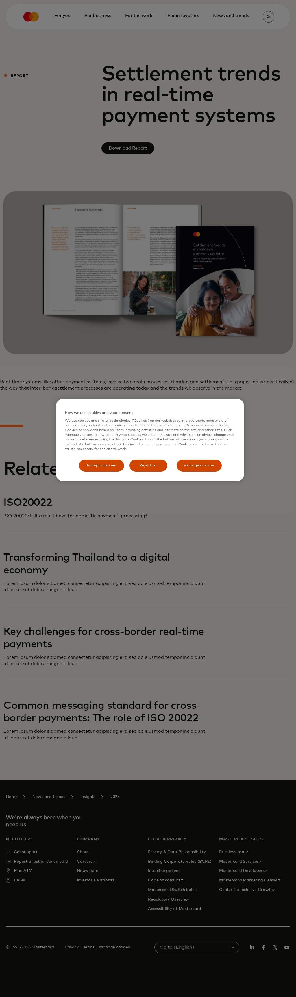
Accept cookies (101, 465)
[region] (150, 440)
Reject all (148, 465)
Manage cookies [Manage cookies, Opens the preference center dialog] (199, 465)
